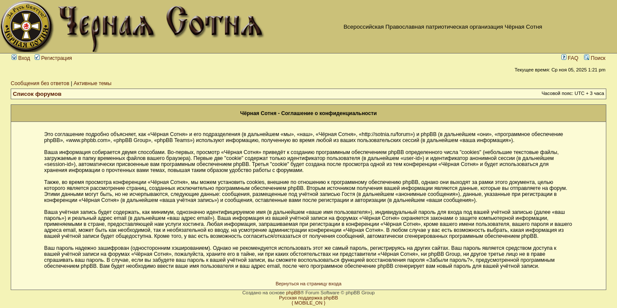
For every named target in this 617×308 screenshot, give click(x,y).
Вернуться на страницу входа (308, 283)
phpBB (293, 292)
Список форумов (37, 94)
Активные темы (92, 83)
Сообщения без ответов (40, 83)
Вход (21, 58)
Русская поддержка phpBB (308, 297)
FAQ (569, 58)
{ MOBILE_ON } (309, 302)
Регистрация (53, 58)
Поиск (594, 58)
